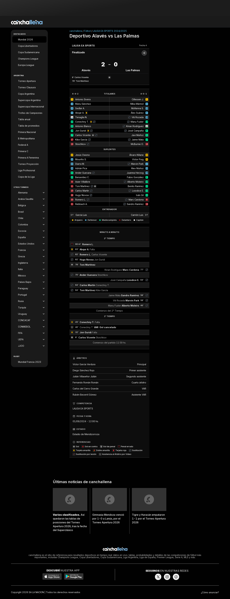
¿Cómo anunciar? (210, 592)
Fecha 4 (143, 45)
